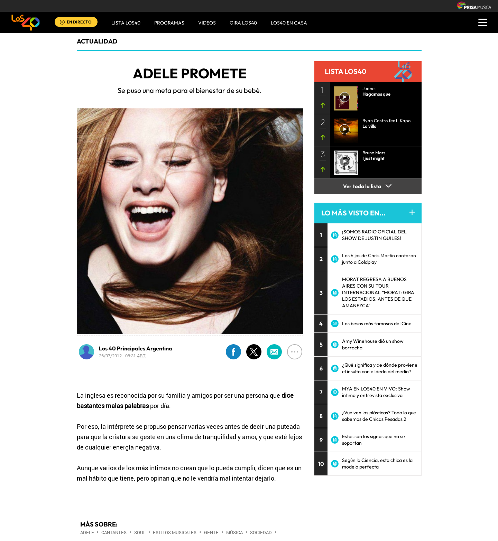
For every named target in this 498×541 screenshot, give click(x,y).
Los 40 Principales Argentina (135, 348)
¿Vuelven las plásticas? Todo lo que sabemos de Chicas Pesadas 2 (379, 415)
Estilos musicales (174, 532)
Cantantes (114, 532)
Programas (169, 23)
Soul (140, 532)
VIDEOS (207, 23)
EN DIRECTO (79, 22)
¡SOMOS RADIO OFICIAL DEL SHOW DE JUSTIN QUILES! (374, 235)
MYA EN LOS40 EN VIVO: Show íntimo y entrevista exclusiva (376, 392)
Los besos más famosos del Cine (377, 323)
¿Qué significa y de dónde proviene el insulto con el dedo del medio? (379, 368)
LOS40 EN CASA (289, 23)
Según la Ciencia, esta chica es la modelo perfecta (377, 463)
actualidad (97, 41)
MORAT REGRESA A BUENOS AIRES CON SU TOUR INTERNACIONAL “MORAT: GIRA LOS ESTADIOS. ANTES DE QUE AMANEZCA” (378, 292)
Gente (211, 532)
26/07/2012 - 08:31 (122, 355)
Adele (87, 532)
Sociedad (261, 532)
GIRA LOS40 (243, 23)
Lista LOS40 (125, 23)
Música (234, 532)
